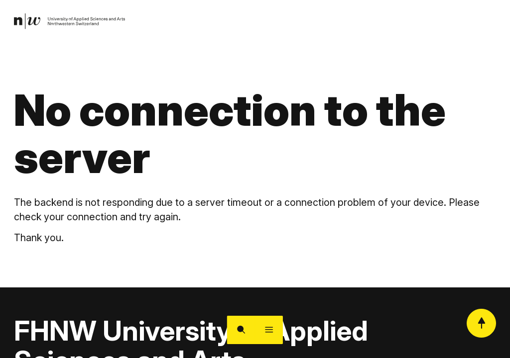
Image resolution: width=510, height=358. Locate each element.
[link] (72, 22)
